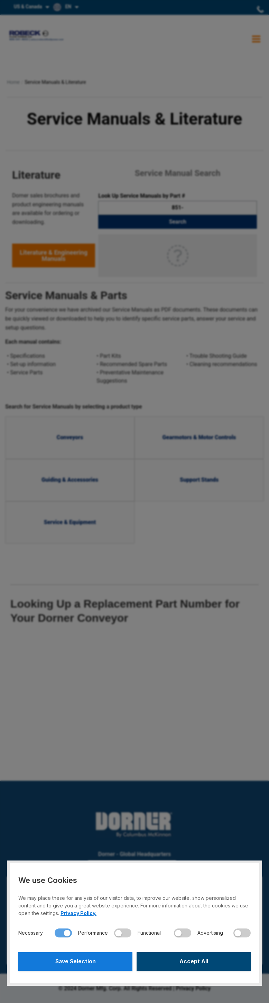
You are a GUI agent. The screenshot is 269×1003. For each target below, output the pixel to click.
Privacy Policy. (78, 912)
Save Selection (75, 960)
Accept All (193, 960)
